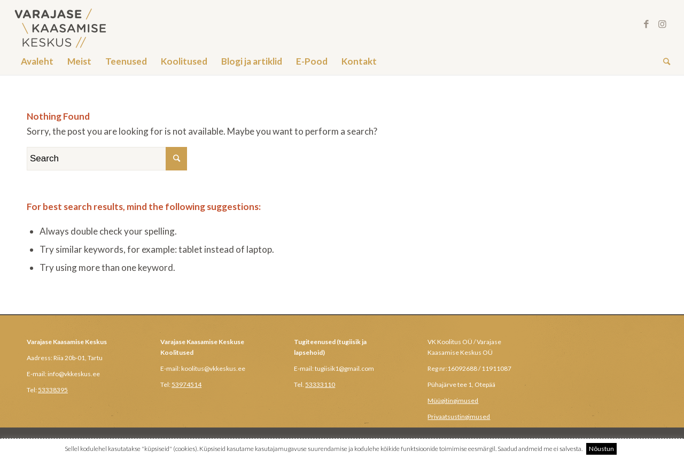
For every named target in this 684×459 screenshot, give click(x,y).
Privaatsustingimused (459, 417)
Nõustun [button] (601, 449)
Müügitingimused (453, 400)
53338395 (53, 390)
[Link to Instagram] (662, 24)
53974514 (186, 384)
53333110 (320, 384)
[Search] (663, 61)
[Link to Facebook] (646, 24)
